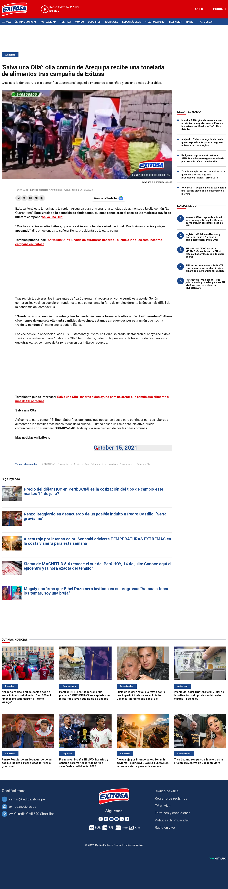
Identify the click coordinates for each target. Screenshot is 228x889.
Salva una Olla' (52, 217)
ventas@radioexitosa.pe (27, 799)
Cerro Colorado (92, 464)
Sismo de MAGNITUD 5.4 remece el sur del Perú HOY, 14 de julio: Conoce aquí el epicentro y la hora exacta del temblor (97, 566)
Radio (189, 21)
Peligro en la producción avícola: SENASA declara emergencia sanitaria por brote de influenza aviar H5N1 (202, 158)
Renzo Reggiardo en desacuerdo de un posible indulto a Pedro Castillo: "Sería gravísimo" (95, 516)
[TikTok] (127, 819)
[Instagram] (116, 819)
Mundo (79, 21)
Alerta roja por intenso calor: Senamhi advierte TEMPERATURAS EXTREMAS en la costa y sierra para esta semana (97, 541)
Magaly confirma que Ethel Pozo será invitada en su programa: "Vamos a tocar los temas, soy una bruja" (96, 591)
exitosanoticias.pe (22, 807)
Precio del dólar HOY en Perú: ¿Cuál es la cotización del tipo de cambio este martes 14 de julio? (93, 491)
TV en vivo (163, 806)
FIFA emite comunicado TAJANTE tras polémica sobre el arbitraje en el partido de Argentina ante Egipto (205, 268)
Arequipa (64, 464)
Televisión (175, 21)
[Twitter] (106, 819)
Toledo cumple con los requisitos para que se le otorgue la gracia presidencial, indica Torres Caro (203, 174)
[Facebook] (100, 819)
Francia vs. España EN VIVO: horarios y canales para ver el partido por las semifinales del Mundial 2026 (83, 763)
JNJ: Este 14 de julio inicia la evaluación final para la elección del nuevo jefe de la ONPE (203, 190)
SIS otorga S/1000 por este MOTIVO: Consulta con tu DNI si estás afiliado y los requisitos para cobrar (205, 252)
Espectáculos (131, 21)
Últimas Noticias (26, 21)
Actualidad (48, 21)
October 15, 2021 (115, 447)
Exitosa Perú (156, 21)
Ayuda (77, 464)
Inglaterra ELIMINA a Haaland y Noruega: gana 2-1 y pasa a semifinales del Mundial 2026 (203, 237)
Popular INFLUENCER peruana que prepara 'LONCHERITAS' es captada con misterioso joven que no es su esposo (84, 695)
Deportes (94, 21)
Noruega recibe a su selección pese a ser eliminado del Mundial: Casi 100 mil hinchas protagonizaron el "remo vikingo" (26, 697)
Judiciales (111, 21)
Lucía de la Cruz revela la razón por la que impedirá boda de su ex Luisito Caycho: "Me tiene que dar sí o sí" (141, 695)
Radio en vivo (165, 828)
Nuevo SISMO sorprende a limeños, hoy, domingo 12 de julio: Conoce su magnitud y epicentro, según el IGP (205, 221)
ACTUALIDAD (48, 464)
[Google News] (122, 819)
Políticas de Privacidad (172, 820)
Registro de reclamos (171, 798)
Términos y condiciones (172, 813)
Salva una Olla (144, 464)
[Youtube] (111, 819)
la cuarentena (111, 464)
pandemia (127, 464)
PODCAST (219, 9)
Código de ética (167, 791)
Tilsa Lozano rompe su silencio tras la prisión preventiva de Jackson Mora (198, 761)
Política (65, 21)
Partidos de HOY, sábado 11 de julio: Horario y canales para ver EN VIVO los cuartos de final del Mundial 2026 (205, 283)
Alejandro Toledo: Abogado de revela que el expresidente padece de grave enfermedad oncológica (202, 142)
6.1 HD (199, 9)
